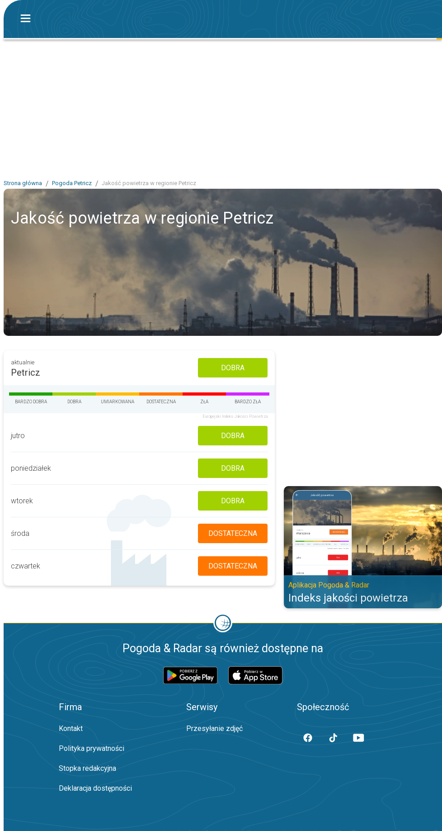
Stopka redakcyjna (87, 768)
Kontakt (71, 728)
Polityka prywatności (91, 748)
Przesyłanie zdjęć (214, 728)
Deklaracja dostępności (95, 788)
